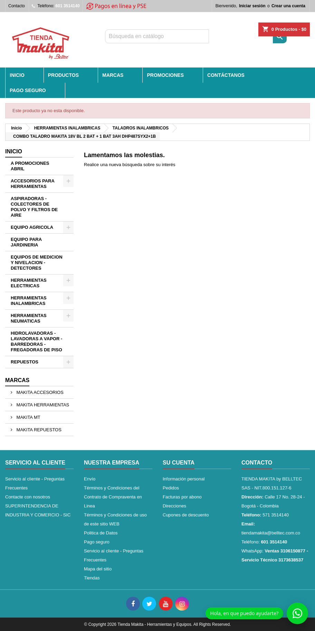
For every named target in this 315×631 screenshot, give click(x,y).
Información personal (183, 478)
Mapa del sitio (98, 568)
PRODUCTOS (63, 75)
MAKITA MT (27, 417)
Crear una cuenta (288, 5)
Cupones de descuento (186, 514)
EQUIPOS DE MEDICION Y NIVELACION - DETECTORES (37, 262)
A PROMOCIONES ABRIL (30, 166)
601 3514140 (68, 5)
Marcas (17, 380)
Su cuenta (178, 463)
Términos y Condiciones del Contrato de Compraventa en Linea (113, 496)
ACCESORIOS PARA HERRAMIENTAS (33, 183)
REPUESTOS (24, 361)
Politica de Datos (101, 532)
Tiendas (92, 577)
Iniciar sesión (252, 5)
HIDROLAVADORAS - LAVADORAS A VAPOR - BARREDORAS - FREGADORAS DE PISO (36, 341)
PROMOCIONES (165, 75)
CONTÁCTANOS (226, 75)
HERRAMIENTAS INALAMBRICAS (29, 300)
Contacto (16, 5)
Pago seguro (28, 90)
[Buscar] (157, 36)
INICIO (17, 75)
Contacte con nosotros (27, 496)
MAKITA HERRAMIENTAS (42, 404)
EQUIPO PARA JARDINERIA (26, 242)
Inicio (13, 151)
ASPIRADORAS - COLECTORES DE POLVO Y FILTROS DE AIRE (34, 207)
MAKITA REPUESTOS (38, 429)
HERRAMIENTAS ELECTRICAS (29, 283)
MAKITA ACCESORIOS (39, 392)
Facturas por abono (182, 496)
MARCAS (112, 75)
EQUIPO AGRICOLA (32, 227)
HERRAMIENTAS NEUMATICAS (29, 318)
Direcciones (174, 505)
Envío (89, 478)
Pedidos (171, 487)
